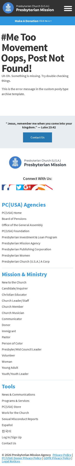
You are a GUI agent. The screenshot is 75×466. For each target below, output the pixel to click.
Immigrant (9, 331)
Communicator (12, 319)
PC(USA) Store (11, 407)
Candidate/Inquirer (15, 288)
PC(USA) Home (12, 213)
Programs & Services (15, 401)
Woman (7, 361)
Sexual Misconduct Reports (20, 419)
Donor (6, 325)
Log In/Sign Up (12, 437)
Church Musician (13, 313)
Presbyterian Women (16, 255)
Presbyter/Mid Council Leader (22, 349)
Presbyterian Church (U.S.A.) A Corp (26, 261)
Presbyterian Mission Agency (21, 243)
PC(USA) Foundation (15, 231)
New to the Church (14, 282)
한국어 (6, 431)
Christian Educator (14, 294)
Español (7, 425)
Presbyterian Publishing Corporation (26, 249)
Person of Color (12, 343)
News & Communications (18, 394)
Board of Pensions (14, 219)
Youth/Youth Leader (15, 374)
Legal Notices (11, 461)
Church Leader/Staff (15, 300)
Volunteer (8, 355)
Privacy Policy (62, 455)
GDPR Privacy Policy (57, 458)
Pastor (6, 337)
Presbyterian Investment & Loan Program (29, 237)
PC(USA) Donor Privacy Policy (22, 458)
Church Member (12, 307)
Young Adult (10, 367)
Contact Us (37, 137)
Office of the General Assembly (22, 225)
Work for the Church (15, 413)
